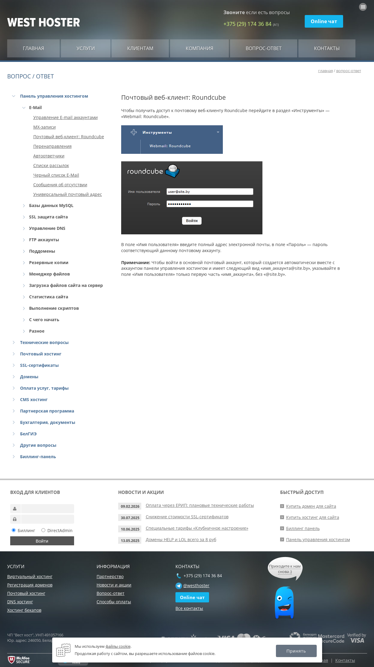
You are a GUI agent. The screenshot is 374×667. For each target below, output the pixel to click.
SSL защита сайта (48, 217)
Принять (296, 650)
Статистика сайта (48, 297)
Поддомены (42, 251)
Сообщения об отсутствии (60, 184)
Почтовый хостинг (40, 354)
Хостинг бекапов (24, 610)
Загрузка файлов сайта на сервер (66, 285)
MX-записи (44, 127)
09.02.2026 (130, 506)
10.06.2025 (130, 529)
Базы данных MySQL (51, 205)
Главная (33, 48)
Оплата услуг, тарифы (44, 388)
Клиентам (140, 48)
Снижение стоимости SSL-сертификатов (187, 516)
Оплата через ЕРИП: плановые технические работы (200, 505)
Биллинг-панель (38, 456)
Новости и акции (114, 585)
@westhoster (196, 585)
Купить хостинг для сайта (312, 517)
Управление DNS (47, 228)
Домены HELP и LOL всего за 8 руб (181, 539)
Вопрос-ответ (264, 48)
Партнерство (110, 576)
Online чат (324, 21)
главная (325, 70)
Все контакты (189, 608)
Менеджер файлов (49, 274)
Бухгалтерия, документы (47, 422)
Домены (29, 376)
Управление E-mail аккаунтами (65, 117)
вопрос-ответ (348, 70)
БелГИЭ (28, 434)
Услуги (85, 48)
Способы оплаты (114, 602)
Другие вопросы (38, 445)
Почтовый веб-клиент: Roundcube (68, 136)
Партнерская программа (47, 411)
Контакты (327, 48)
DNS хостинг (20, 602)
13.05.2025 (130, 540)
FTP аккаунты (44, 239)
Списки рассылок (51, 165)
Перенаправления (52, 146)
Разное (36, 331)
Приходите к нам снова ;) (285, 568)
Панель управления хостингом (54, 96)
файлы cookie (118, 646)
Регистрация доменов (29, 585)
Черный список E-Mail (56, 175)
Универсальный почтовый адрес (67, 194)
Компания (199, 48)
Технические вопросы (44, 342)
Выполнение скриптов (54, 308)
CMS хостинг (34, 399)
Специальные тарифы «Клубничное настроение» (197, 528)
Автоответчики (48, 156)
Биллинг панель (303, 528)
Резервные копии (48, 262)
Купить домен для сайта (311, 506)
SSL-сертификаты (39, 365)
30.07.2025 (130, 517)
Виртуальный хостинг (29, 576)
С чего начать (44, 319)
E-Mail (35, 107)
